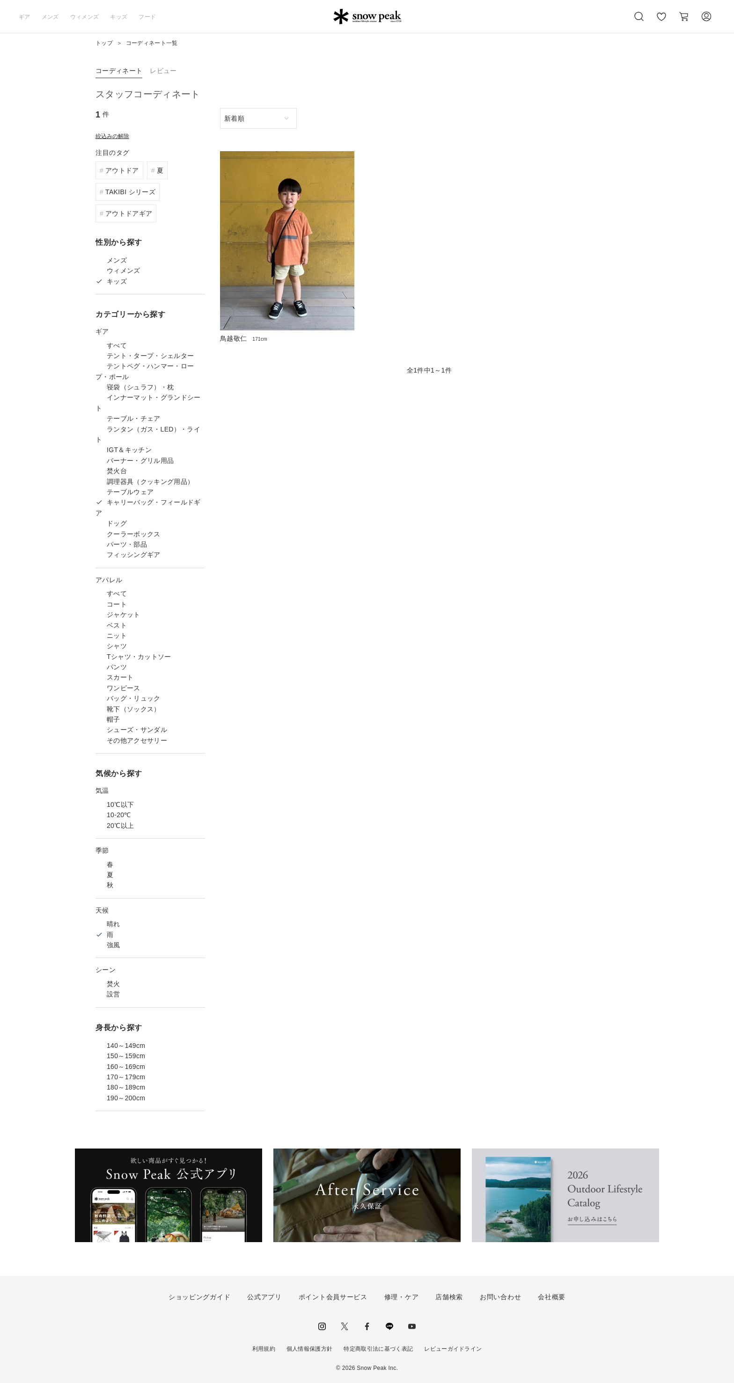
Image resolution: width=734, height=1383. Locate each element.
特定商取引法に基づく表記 (378, 1349)
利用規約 (263, 1349)
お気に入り (661, 21)
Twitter (344, 1326)
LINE (389, 1326)
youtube (411, 1326)
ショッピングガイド (199, 1297)
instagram (322, 1326)
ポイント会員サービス (333, 1297)
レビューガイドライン (453, 1349)
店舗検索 (449, 1297)
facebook (367, 1326)
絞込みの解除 (112, 136)
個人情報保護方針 (309, 1349)
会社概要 (551, 1297)
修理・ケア (401, 1297)
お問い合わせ (500, 1297)
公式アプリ (264, 1297)
